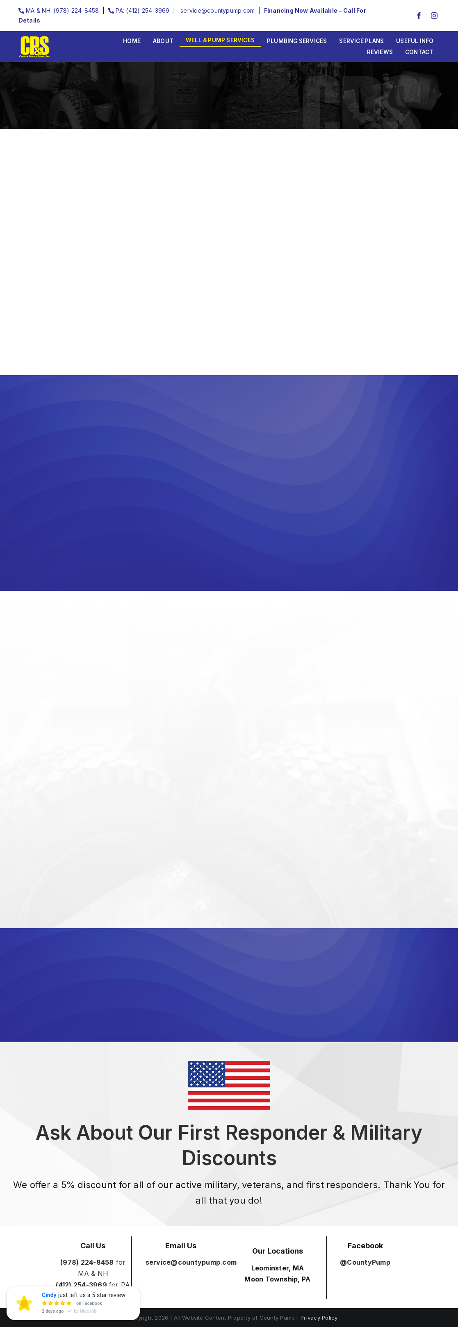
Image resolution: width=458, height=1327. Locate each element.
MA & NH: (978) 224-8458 (58, 10)
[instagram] (434, 15)
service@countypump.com (217, 10)
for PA (93, 1285)
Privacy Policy (319, 1317)
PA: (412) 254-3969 (139, 10)
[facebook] (419, 15)
